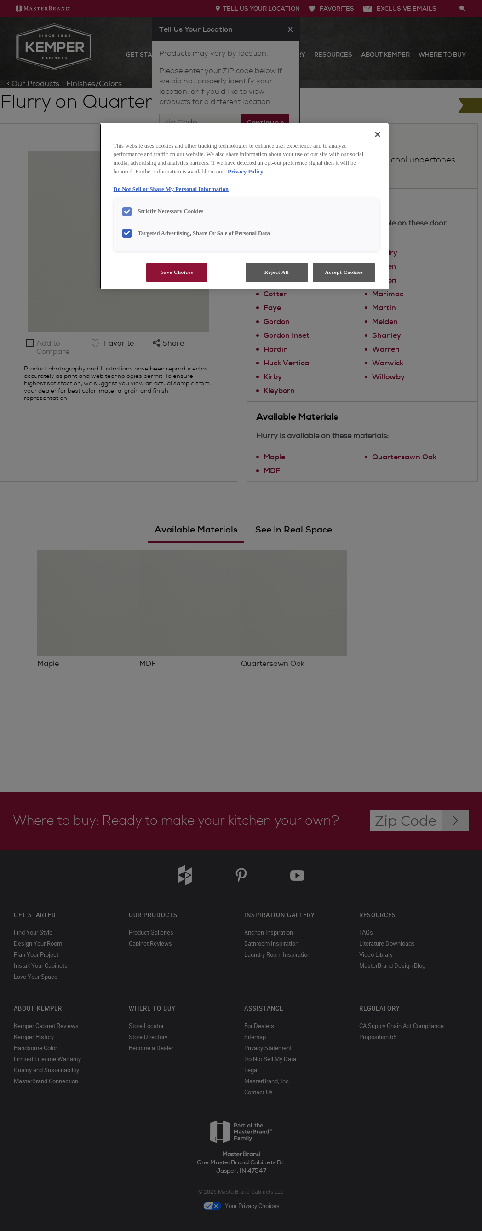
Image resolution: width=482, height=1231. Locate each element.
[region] (244, 206)
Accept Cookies (344, 272)
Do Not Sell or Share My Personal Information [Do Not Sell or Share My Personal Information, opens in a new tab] (171, 189)
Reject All (276, 272)
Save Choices (177, 272)
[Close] (377, 134)
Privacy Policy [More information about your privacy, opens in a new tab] (245, 171)
